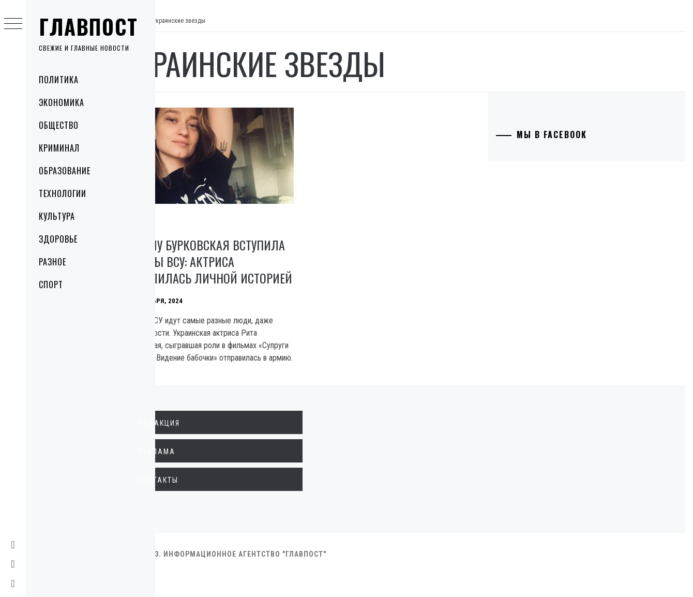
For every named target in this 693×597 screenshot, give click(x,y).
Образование (65, 171)
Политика (59, 79)
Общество (59, 125)
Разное (52, 262)
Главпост (88, 26)
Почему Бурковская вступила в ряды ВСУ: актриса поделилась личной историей (222, 262)
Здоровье (58, 239)
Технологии (62, 193)
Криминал (59, 148)
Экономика (61, 102)
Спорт (51, 284)
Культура (57, 216)
